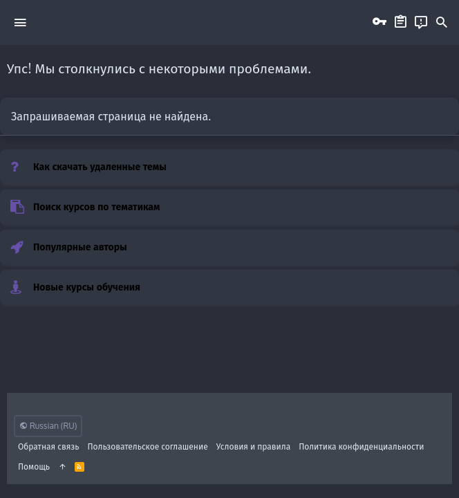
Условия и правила (253, 446)
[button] (20, 22)
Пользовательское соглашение (148, 446)
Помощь (34, 466)
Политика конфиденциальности (361, 446)
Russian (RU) (48, 426)
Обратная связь (48, 446)
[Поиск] (441, 22)
